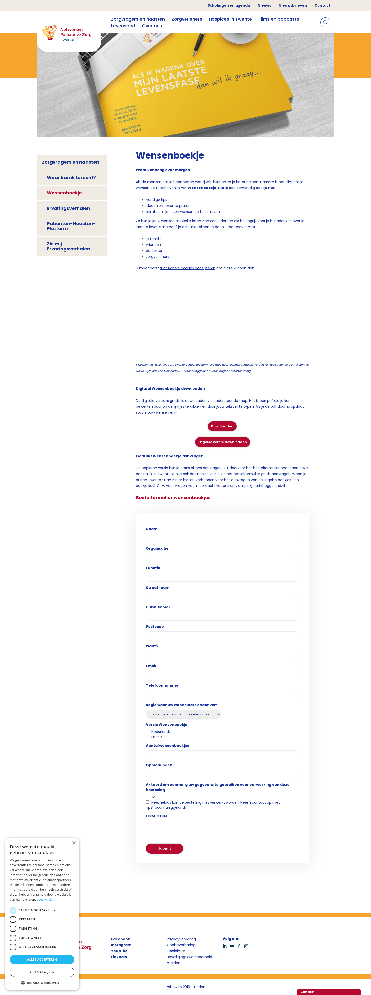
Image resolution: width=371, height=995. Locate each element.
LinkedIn (119, 956)
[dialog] (42, 914)
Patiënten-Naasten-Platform (71, 226)
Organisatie (157, 548)
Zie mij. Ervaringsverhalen (68, 246)
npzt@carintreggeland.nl (263, 485)
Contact (322, 5)
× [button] (74, 843)
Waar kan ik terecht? (71, 177)
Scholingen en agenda (229, 5)
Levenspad (123, 26)
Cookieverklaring (181, 944)
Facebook (120, 939)
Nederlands (161, 731)
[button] (42, 982)
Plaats (152, 646)
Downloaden (222, 426)
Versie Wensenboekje (166, 724)
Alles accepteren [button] (42, 959)
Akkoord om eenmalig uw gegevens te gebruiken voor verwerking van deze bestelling (218, 787)
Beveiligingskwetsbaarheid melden (189, 959)
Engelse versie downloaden (222, 442)
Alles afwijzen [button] (42, 972)
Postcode (155, 626)
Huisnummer (158, 607)
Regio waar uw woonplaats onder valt (181, 704)
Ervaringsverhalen (68, 208)
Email (151, 665)
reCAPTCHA (157, 816)
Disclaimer (176, 950)
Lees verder (45, 899)
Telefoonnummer (163, 685)
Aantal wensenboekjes (167, 745)
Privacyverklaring (181, 939)
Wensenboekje (64, 193)
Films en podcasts (279, 19)
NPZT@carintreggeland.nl (194, 371)
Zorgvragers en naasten (138, 19)
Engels (156, 736)
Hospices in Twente (230, 19)
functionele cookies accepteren (187, 268)
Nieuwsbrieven (293, 5)
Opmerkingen (159, 765)
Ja (153, 797)
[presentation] (183, 830)
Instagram (121, 944)
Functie (153, 567)
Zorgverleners (187, 19)
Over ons (152, 26)
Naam (151, 528)
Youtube (119, 950)
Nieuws (264, 5)
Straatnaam (157, 587)
